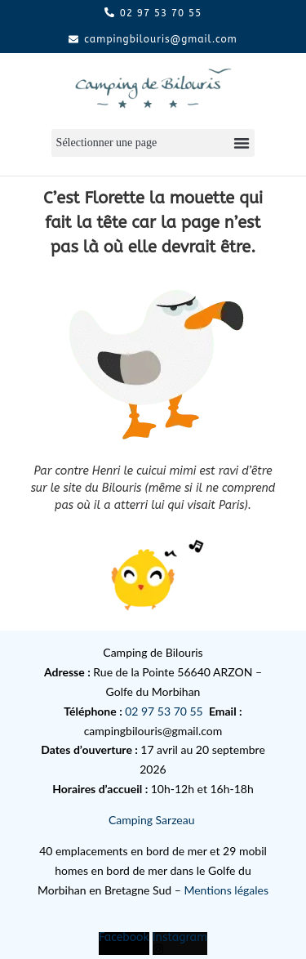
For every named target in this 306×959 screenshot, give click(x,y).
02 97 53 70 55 (164, 711)
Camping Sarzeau (153, 820)
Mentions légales (226, 890)
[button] (153, 143)
